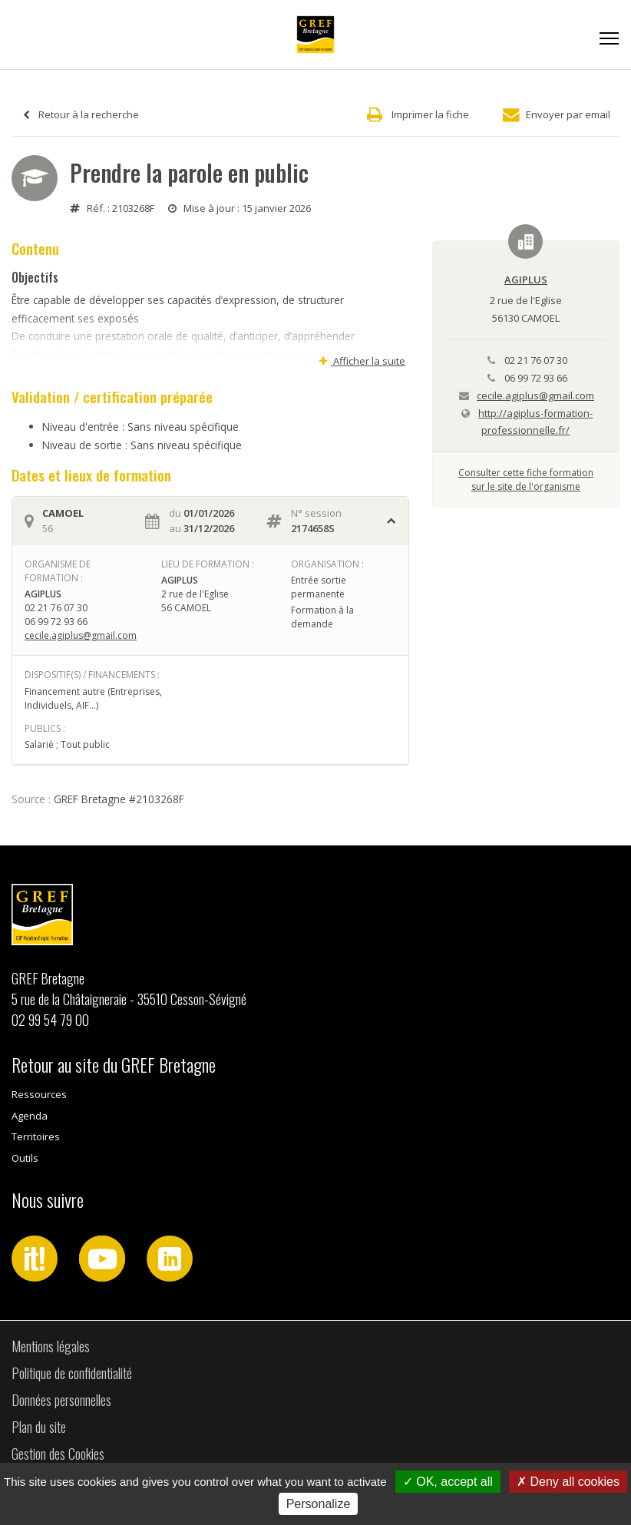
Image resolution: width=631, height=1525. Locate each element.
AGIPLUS (525, 279)
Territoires (36, 1136)
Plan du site (39, 1427)
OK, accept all (448, 1481)
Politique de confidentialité (72, 1373)
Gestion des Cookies (58, 1454)
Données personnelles (61, 1400)
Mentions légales (51, 1346)
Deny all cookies (568, 1481)
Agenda (30, 1116)
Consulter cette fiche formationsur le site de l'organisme (525, 479)
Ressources (39, 1094)
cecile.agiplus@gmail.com (81, 635)
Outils (25, 1158)
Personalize (318, 1503)
